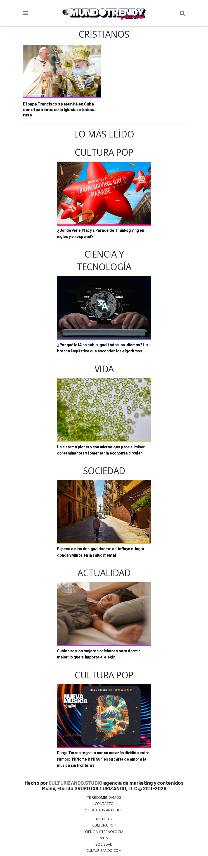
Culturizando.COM (104, 850)
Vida (104, 837)
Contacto (104, 803)
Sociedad (104, 844)
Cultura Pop (104, 825)
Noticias (104, 818)
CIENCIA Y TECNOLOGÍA (104, 831)
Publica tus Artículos (104, 810)
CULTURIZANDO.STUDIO (75, 782)
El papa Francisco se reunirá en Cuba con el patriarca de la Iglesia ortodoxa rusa (59, 109)
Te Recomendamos (104, 797)
